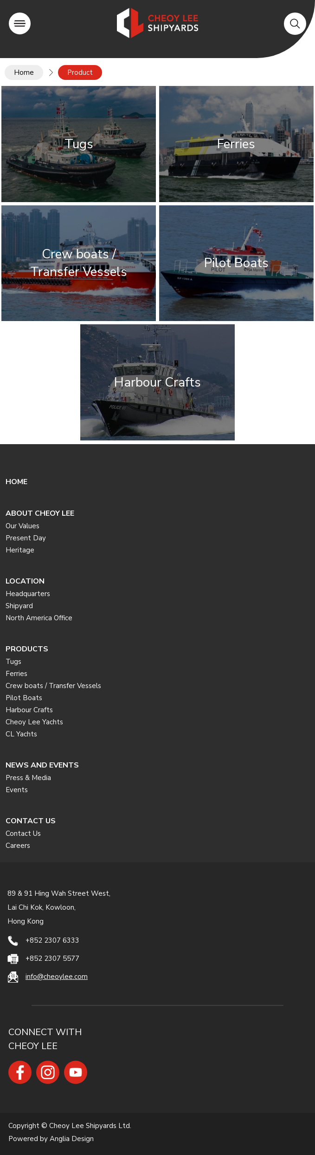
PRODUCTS (27, 649)
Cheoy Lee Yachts (34, 722)
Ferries (16, 673)
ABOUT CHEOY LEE (40, 513)
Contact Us (23, 833)
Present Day (26, 538)
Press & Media (28, 777)
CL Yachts (21, 734)
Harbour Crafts (29, 710)
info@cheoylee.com (57, 976)
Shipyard (19, 605)
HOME (16, 482)
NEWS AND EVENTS (42, 765)
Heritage (20, 550)
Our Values (22, 526)
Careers (18, 845)
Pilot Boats (24, 697)
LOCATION (25, 581)
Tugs (13, 661)
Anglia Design (72, 1139)
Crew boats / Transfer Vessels (53, 685)
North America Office (39, 618)
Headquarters (28, 593)
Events (17, 789)
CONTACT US (31, 821)
